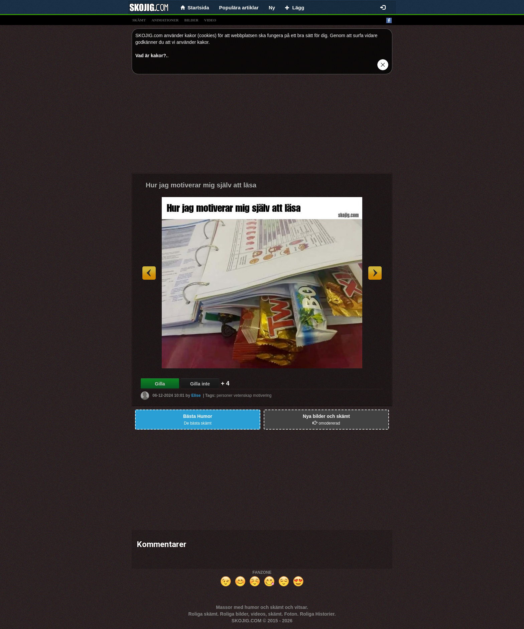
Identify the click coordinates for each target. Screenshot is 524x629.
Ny (272, 7)
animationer (164, 20)
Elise (196, 395)
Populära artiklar (239, 7)
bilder (191, 20)
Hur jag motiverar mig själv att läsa (201, 185)
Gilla (160, 383)
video (210, 20)
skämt (139, 20)
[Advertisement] (262, 126)
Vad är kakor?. (151, 55)
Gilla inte (200, 383)
